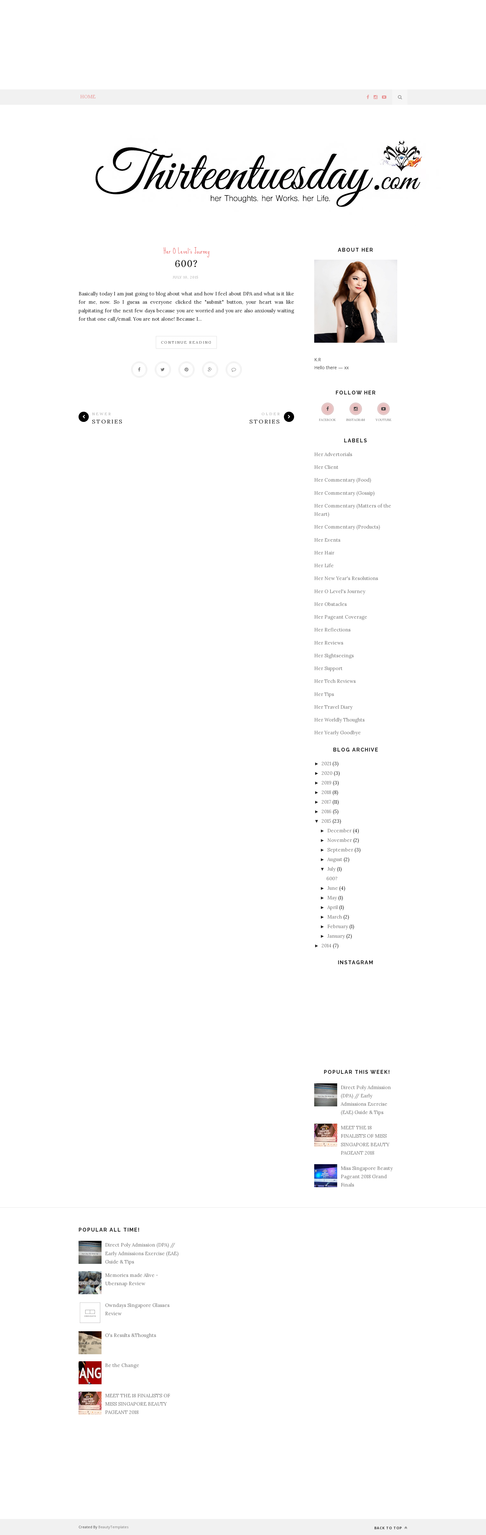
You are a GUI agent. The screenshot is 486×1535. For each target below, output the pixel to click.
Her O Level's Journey (186, 251)
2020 (327, 773)
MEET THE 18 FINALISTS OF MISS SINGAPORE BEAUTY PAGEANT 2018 (137, 1404)
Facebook (327, 412)
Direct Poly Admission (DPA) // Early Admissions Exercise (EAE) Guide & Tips (141, 1253)
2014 (326, 946)
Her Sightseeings (334, 656)
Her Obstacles (330, 604)
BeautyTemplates (113, 1526)
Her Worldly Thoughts (339, 720)
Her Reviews (328, 643)
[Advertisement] (191, 44)
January (336, 936)
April (332, 907)
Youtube (383, 412)
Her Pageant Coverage (340, 617)
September (340, 850)
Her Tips (324, 694)
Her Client (326, 467)
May (332, 898)
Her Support (328, 668)
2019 (326, 783)
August (334, 859)
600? (186, 264)
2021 (326, 763)
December (339, 831)
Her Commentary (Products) (347, 527)
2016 (326, 811)
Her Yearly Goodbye (337, 732)
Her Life (324, 565)
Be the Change (122, 1365)
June (332, 888)
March (334, 917)
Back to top (390, 1527)
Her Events (327, 540)
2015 (326, 821)
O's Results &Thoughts (130, 1335)
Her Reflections (332, 630)
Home (87, 97)
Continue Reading (186, 342)
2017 (326, 802)
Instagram (355, 412)
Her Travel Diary (333, 707)
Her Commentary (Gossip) (344, 493)
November (339, 840)
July (331, 869)
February (337, 926)
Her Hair (324, 553)
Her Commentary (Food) (342, 480)
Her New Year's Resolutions (346, 578)
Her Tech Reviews (335, 681)
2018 (326, 792)
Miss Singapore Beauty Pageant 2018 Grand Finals (367, 1176)
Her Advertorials (333, 454)
